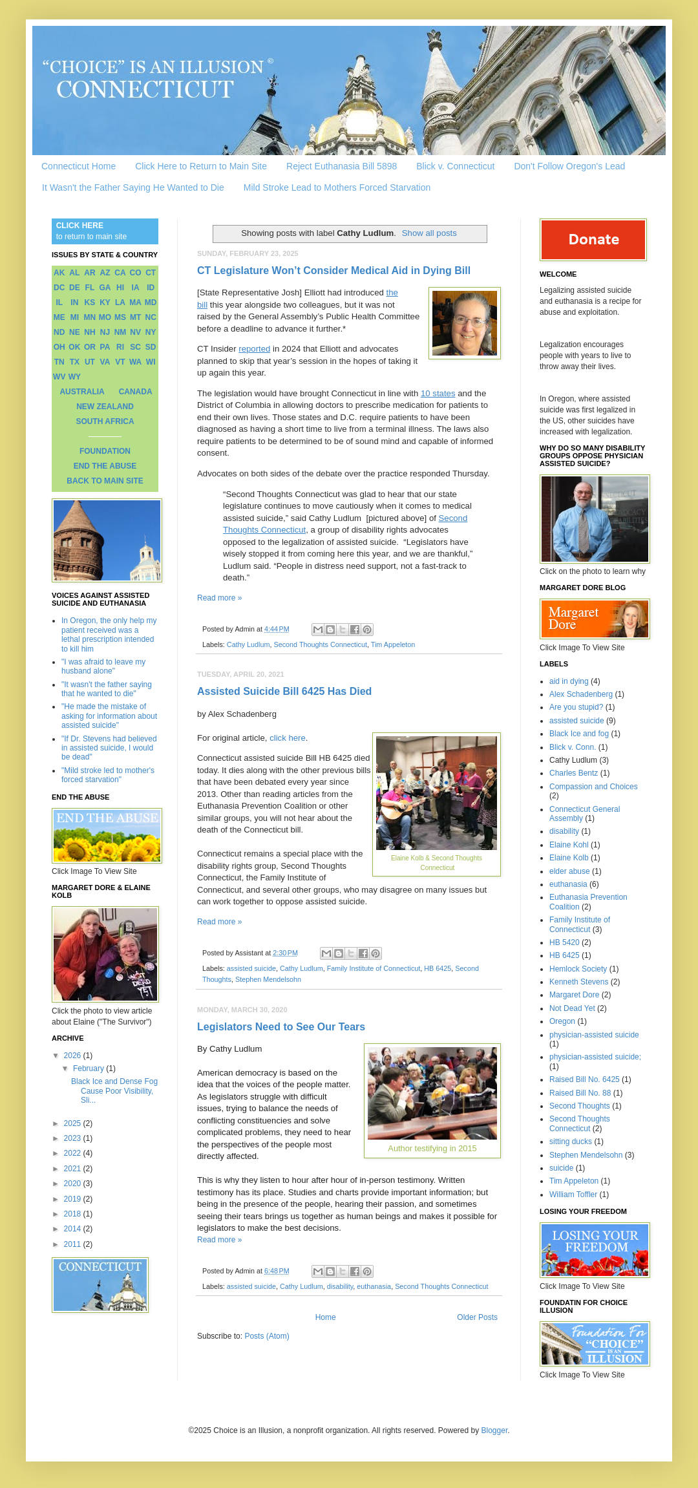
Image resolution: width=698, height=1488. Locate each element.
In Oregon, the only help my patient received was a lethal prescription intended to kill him (108, 634)
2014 (73, 1228)
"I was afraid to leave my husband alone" (103, 666)
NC (150, 317)
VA (105, 362)
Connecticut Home (78, 166)
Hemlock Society (578, 968)
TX (74, 362)
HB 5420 (564, 942)
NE (74, 332)
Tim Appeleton (393, 644)
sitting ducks (570, 1141)
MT (135, 317)
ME (59, 317)
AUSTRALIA (81, 391)
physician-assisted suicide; (595, 1056)
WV (59, 376)
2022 (73, 1153)
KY (105, 302)
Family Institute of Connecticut (374, 968)
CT (150, 272)
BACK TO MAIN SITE (105, 480)
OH (59, 347)
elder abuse (569, 871)
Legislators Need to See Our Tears (281, 1026)
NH (89, 332)
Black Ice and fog (579, 733)
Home (325, 1317)
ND (59, 332)
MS (120, 317)
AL (74, 272)
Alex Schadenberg (581, 694)
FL (90, 287)
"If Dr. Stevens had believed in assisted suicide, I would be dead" (109, 748)
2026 (73, 1055)
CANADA (136, 391)
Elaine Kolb (569, 857)
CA (119, 272)
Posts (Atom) (266, 1336)
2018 (73, 1213)
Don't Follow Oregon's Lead (569, 166)
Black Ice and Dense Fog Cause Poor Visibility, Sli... (114, 1091)
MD (151, 302)
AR (89, 272)
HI (120, 287)
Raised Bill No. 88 (580, 1093)
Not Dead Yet (572, 1008)
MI (74, 317)
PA (105, 347)
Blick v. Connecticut (455, 166)
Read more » (219, 597)
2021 (73, 1168)
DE (74, 287)
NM (120, 332)
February (89, 1068)
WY (75, 376)
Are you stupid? (576, 707)
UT (90, 362)
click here (288, 738)
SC (135, 347)
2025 (73, 1123)
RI (120, 347)
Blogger (494, 1430)
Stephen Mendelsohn (268, 979)
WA (135, 362)
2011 (73, 1244)
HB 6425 (437, 968)
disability (340, 1286)
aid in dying (569, 681)
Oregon (562, 1021)
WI (151, 362)
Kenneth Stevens (578, 981)
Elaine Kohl (569, 844)
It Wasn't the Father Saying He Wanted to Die (133, 187)
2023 (73, 1138)
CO (136, 272)
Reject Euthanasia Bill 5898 (341, 166)
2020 (73, 1183)
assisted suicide (251, 968)
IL (59, 302)
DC (59, 287)
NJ (105, 332)
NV (135, 332)
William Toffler (573, 1194)
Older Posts (477, 1317)
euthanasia (374, 1286)
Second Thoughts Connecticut (319, 644)
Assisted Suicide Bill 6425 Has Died (284, 691)
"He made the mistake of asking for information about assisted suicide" (109, 716)
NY (150, 332)
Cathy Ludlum (248, 644)
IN (74, 302)
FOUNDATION (105, 451)
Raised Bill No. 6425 (584, 1079)
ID (150, 287)
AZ (105, 272)
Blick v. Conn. (572, 747)
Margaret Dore (574, 994)
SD (150, 347)
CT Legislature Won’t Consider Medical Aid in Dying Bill (334, 270)
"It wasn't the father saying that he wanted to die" (106, 689)
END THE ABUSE (105, 466)
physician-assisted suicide (594, 1034)
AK (59, 272)
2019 (73, 1199)
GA (105, 287)
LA (120, 302)
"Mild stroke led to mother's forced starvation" (107, 775)
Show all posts (429, 233)
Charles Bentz (573, 773)
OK (74, 347)
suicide (561, 1168)
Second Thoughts (579, 1106)
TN (59, 362)
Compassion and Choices (593, 786)
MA (135, 302)
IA (136, 287)
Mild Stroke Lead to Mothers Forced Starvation (337, 187)
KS (90, 302)
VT (120, 362)
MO (105, 317)
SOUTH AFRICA (105, 421)
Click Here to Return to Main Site (201, 166)
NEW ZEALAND (105, 406)
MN (90, 317)
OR (90, 347)
